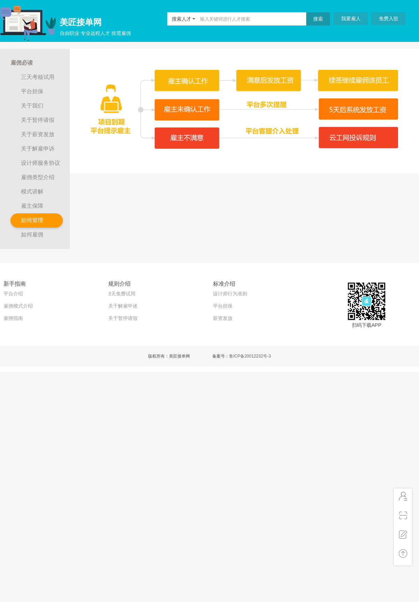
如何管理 (32, 220)
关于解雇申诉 (37, 149)
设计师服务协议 (40, 163)
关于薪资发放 (37, 134)
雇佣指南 (13, 318)
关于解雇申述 (123, 306)
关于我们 (32, 106)
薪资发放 (223, 318)
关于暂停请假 (37, 120)
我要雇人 (351, 18)
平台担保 (32, 91)
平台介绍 (13, 293)
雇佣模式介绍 (18, 306)
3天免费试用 (121, 293)
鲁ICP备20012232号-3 (250, 356)
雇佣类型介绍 (37, 177)
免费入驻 (388, 18)
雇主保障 (32, 206)
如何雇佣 (32, 234)
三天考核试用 (37, 77)
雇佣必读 (21, 63)
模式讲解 (32, 191)
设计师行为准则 (230, 293)
